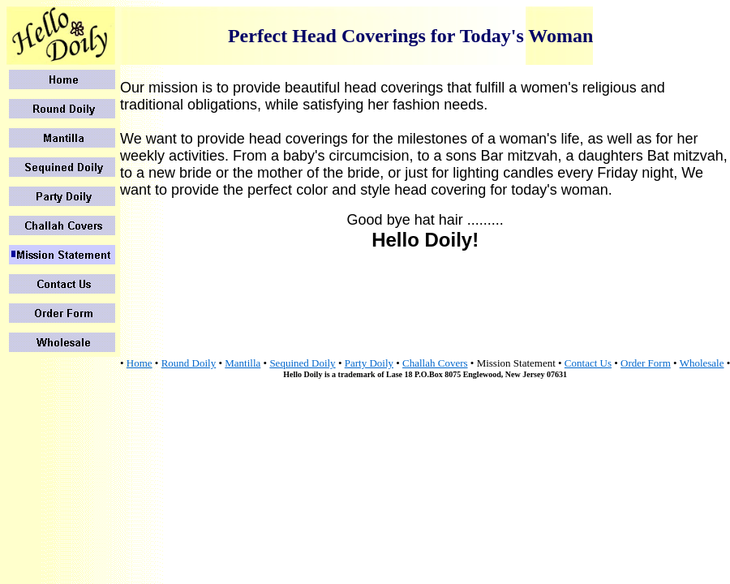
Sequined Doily (302, 363)
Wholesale (702, 363)
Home (139, 363)
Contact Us (588, 363)
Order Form (645, 363)
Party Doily (369, 363)
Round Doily (189, 363)
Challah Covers (435, 363)
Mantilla (242, 363)
